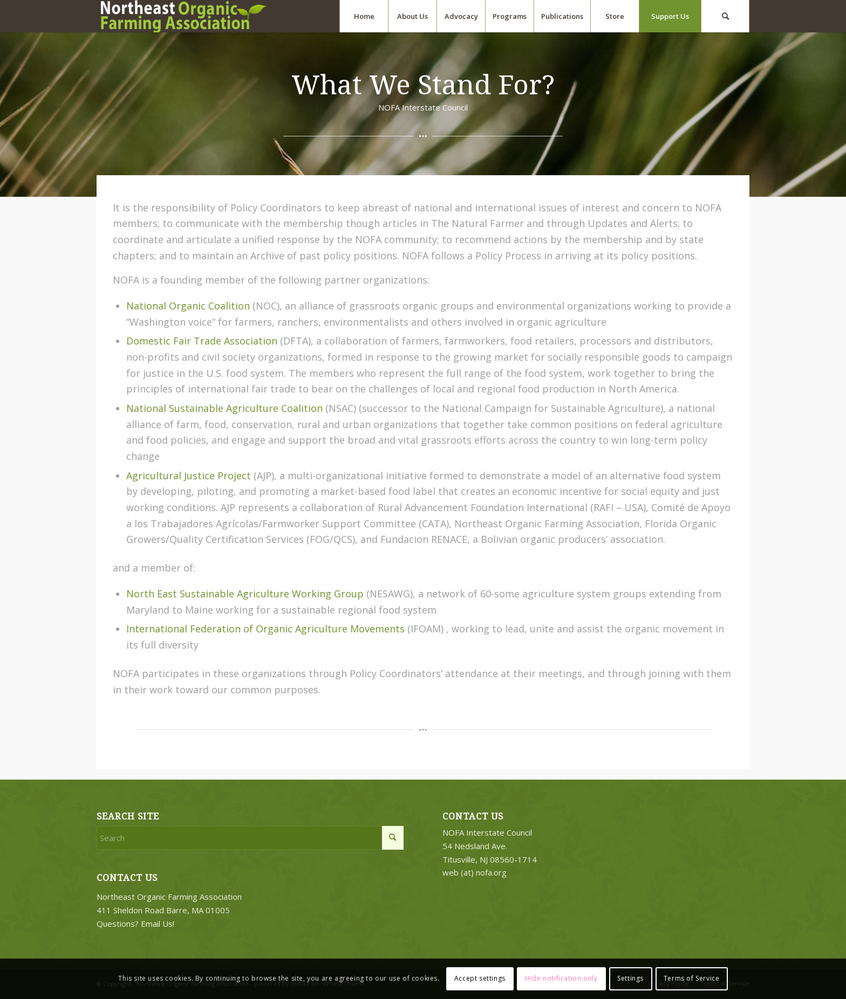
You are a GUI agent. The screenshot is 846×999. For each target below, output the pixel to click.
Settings (630, 978)
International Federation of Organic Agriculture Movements (265, 628)
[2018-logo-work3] (188, 16)
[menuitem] (363, 16)
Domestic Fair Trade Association (201, 340)
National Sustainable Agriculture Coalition (224, 408)
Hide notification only (561, 978)
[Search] (725, 16)
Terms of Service (692, 978)
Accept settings (480, 978)
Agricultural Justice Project (188, 475)
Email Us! (157, 923)
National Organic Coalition (188, 305)
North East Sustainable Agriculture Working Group (245, 593)
